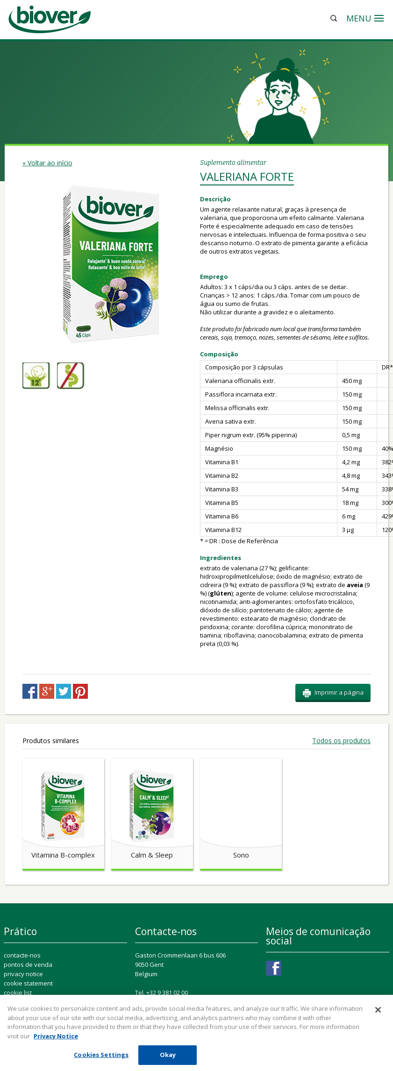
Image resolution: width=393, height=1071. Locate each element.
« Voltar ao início (47, 162)
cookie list (18, 992)
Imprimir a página (333, 692)
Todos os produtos (341, 741)
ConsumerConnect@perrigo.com (201, 1002)
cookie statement (28, 983)
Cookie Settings (29, 1002)
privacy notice (23, 974)
